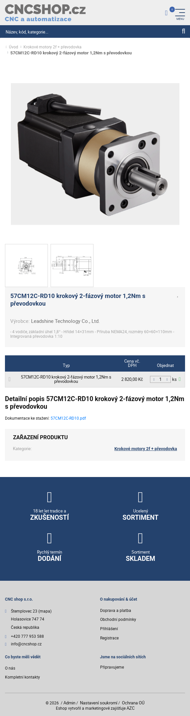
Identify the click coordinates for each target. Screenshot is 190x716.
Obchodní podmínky (118, 619)
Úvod (13, 47)
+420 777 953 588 (27, 636)
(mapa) (45, 611)
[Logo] (45, 12)
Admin (69, 703)
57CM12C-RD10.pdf (68, 418)
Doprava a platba (115, 610)
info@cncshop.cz (26, 644)
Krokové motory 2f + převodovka (52, 47)
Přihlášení (109, 628)
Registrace (109, 638)
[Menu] (180, 12)
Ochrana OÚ (133, 703)
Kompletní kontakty (22, 677)
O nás (10, 668)
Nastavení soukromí (98, 703)
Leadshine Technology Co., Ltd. (65, 321)
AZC (130, 708)
